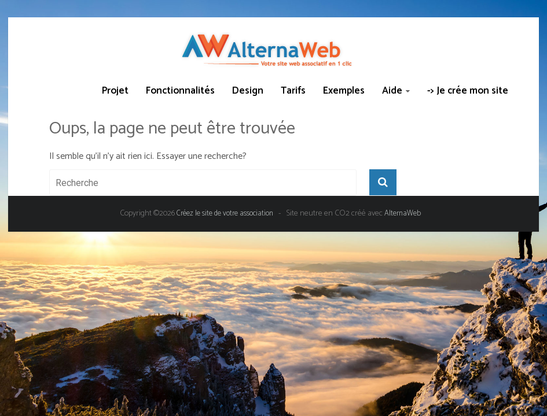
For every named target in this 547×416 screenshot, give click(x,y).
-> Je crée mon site (467, 91)
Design (247, 91)
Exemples (344, 91)
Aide (392, 91)
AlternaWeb (402, 213)
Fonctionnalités (180, 91)
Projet (115, 91)
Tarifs (293, 91)
